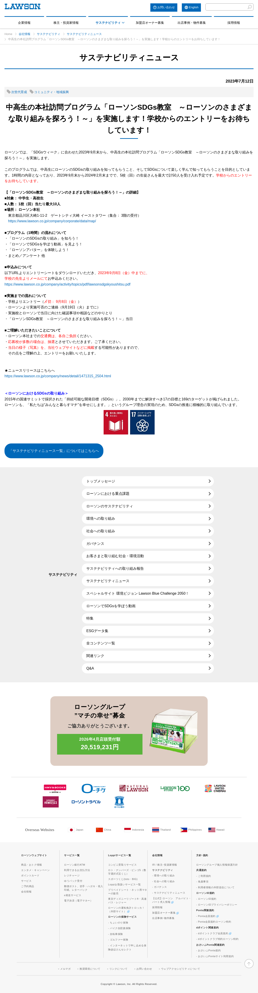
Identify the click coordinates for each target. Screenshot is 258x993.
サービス (26, 881)
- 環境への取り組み (163, 875)
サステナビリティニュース (84, 34)
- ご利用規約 (203, 876)
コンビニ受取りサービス (122, 864)
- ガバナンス (159, 887)
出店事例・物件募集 (192, 22)
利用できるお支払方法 (77, 870)
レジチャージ (72, 875)
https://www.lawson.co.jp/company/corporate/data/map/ (52, 221)
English (193, 7)
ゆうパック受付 (73, 881)
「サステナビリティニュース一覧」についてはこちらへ (54, 451)
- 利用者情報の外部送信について (215, 887)
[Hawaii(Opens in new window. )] (220, 830)
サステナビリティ (108, 22)
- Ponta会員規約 (207, 916)
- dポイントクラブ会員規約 (213, 933)
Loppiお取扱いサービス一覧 (124, 884)
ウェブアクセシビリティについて (180, 968)
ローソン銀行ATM (74, 864)
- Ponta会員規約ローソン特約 (213, 921)
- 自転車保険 (115, 934)
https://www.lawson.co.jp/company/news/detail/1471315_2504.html (57, 376)
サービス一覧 (72, 855)
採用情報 (233, 22)
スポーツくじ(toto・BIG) (123, 879)
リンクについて (118, 968)
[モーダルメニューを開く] (123, 22)
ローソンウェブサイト (34, 855)
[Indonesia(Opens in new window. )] (136, 830)
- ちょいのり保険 (118, 922)
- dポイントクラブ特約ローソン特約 (217, 939)
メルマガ (65, 968)
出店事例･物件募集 (163, 918)
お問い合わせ (166, 7)
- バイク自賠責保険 (119, 928)
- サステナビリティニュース (168, 892)
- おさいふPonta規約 (208, 950)
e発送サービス (72, 895)
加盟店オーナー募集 (150, 22)
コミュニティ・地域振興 (51, 92)
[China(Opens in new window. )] (108, 830)
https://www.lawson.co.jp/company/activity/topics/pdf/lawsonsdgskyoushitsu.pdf (67, 284)
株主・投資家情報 (66, 22)
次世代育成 (19, 92)
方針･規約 (202, 855)
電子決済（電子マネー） (78, 900)
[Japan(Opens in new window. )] (79, 830)
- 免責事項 (202, 881)
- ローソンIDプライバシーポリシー (216, 904)
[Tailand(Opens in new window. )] (164, 830)
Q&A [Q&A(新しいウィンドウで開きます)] (90, 668)
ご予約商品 (27, 886)
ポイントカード (30, 875)
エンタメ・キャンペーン (35, 870)
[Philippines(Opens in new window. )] (192, 830)
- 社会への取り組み (163, 881)
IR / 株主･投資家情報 (164, 864)
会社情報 (24, 34)
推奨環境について (90, 968)
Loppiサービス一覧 (119, 855)
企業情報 (24, 22)
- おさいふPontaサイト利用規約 (215, 956)
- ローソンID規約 (206, 898)
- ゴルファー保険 (118, 939)
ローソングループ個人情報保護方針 (217, 864)
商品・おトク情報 (31, 864)
